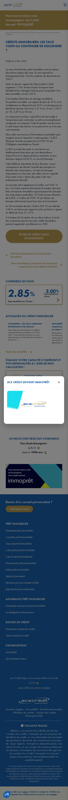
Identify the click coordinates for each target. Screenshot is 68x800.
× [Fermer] (59, 382)
